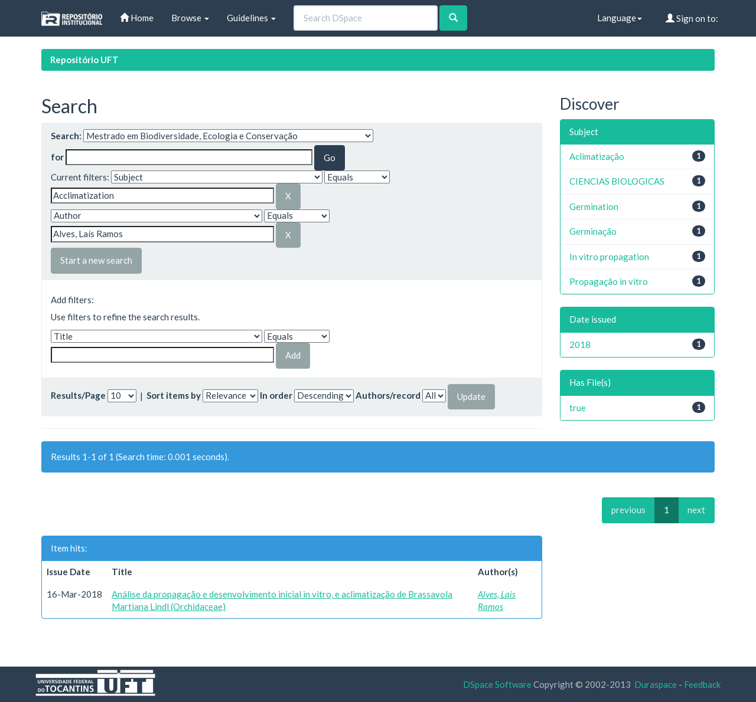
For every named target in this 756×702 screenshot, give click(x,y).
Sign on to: (692, 18)
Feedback (702, 684)
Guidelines (251, 17)
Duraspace (655, 684)
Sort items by (173, 395)
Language (619, 17)
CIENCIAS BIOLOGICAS (616, 181)
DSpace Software (497, 684)
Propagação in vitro (608, 281)
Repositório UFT (84, 59)
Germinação (593, 231)
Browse (190, 17)
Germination (593, 206)
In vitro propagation (609, 256)
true (577, 407)
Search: (66, 135)
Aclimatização (596, 156)
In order (276, 395)
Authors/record (388, 395)
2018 (580, 344)
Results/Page (78, 395)
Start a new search (96, 260)
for (57, 157)
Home (137, 17)
